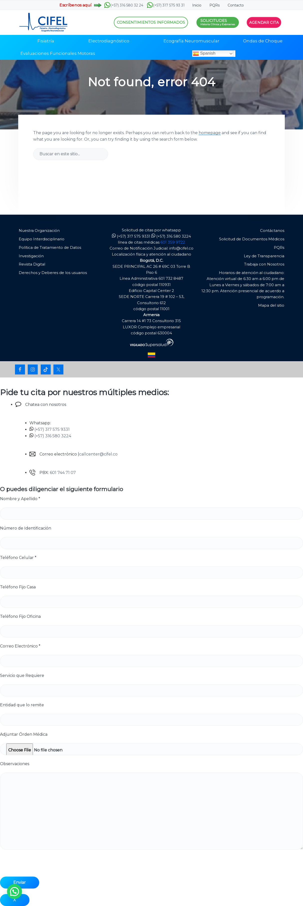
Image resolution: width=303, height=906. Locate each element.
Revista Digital (32, 264)
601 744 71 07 (63, 472)
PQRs (214, 5)
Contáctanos (272, 230)
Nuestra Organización (39, 230)
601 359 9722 (172, 242)
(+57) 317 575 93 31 (166, 5)
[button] (14, 891)
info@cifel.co (181, 248)
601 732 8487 (170, 278)
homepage (210, 132)
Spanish (204, 54)
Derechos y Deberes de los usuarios (53, 272)
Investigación (31, 256)
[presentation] (38, 867)
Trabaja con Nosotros (264, 264)
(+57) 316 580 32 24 (123, 5)
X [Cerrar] (14, 900)
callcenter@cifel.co (98, 454)
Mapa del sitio (271, 305)
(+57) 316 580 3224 (171, 236)
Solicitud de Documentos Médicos (251, 239)
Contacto (236, 5)
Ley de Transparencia (264, 256)
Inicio (196, 5)
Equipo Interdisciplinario (41, 239)
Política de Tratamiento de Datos (50, 247)
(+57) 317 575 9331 (131, 236)
